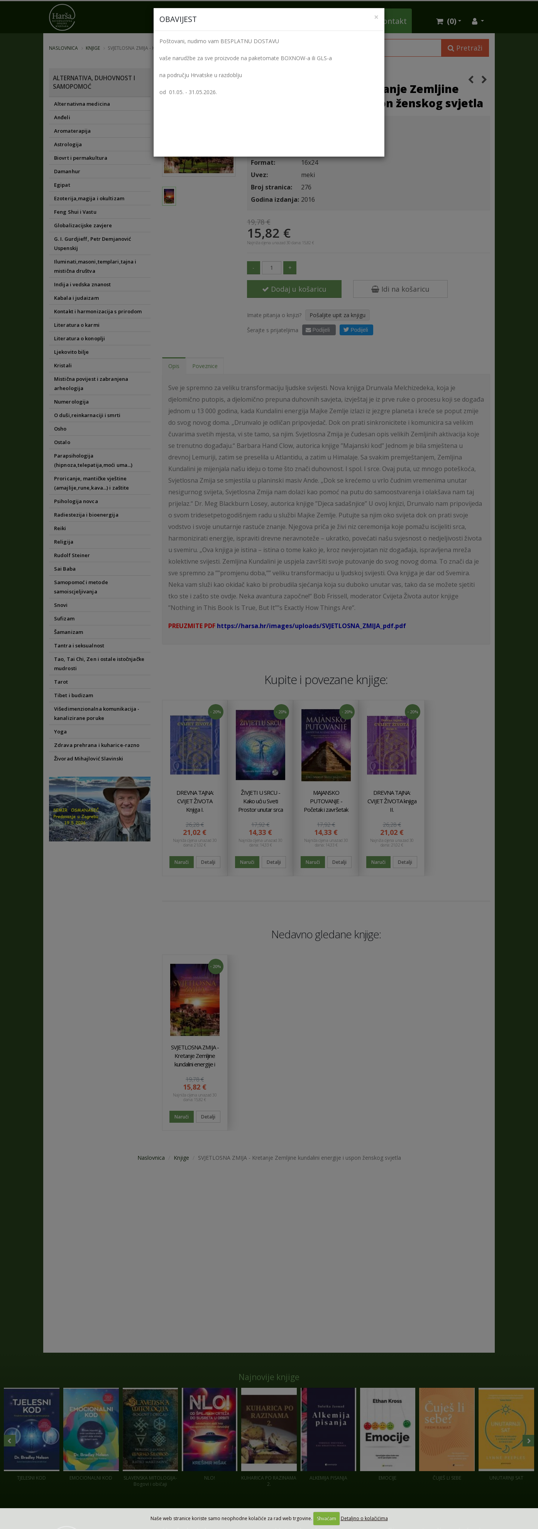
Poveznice (205, 366)
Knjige (93, 48)
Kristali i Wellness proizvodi (319, 21)
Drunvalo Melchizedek (281, 73)
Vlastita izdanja (233, 21)
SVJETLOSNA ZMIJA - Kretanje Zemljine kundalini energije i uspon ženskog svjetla (195, 1064)
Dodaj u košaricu (294, 289)
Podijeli (318, 330)
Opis (173, 366)
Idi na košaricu (400, 289)
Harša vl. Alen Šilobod (332, 125)
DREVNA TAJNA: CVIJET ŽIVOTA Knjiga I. (194, 801)
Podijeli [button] (355, 329)
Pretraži (465, 47)
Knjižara (181, 21)
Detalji (208, 862)
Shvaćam (326, 1518)
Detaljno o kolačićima (364, 1518)
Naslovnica (63, 48)
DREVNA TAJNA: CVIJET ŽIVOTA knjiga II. (391, 801)
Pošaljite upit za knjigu (337, 315)
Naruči (181, 862)
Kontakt (392, 21)
